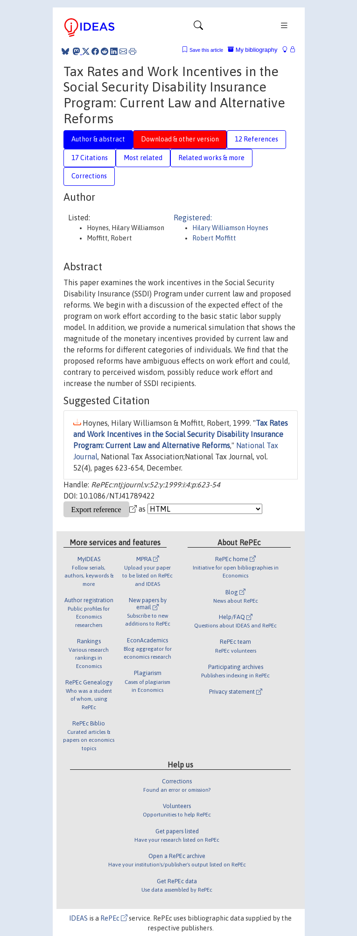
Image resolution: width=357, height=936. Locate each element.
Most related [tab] (143, 158)
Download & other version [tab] (180, 139)
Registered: (193, 217)
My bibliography (252, 49)
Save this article (206, 50)
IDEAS (78, 918)
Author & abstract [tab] (98, 139)
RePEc (113, 918)
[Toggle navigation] (198, 27)
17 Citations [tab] (89, 158)
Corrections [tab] (89, 176)
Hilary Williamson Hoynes (230, 228)
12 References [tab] (256, 139)
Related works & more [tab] (211, 158)
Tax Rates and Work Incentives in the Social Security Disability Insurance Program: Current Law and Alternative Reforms (180, 434)
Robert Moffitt (214, 238)
